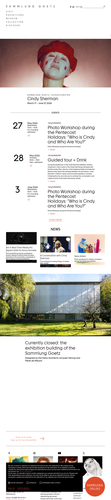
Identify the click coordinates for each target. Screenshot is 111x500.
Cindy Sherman (42, 98)
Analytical (32, 483)
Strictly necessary (17, 483)
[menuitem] (9, 11)
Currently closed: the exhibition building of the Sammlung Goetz (50, 348)
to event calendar (55, 220)
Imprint (77, 496)
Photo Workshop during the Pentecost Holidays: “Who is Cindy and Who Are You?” (71, 134)
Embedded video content (51, 483)
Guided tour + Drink (67, 159)
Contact (78, 493)
